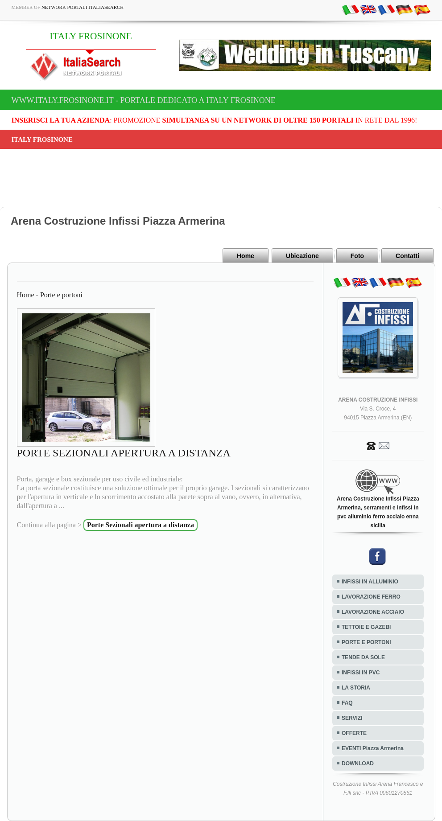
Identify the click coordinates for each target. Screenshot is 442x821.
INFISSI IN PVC (361, 672)
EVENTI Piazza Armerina (373, 748)
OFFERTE (354, 733)
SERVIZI (352, 718)
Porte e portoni (61, 295)
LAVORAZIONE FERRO (371, 597)
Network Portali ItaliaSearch (82, 7)
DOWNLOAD (358, 763)
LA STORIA (356, 688)
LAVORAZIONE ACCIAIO (373, 612)
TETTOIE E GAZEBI (366, 627)
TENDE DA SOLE (363, 657)
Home (245, 255)
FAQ (347, 703)
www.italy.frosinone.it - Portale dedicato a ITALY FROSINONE (144, 100)
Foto (357, 255)
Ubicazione (302, 255)
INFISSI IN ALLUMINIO (370, 582)
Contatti (407, 255)
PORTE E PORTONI (366, 642)
